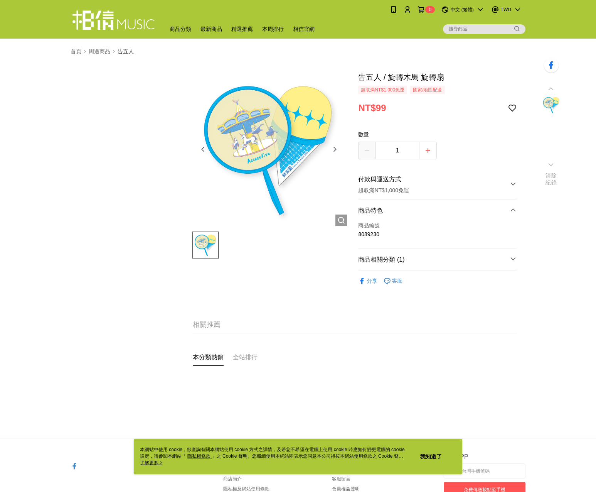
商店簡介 (232, 479)
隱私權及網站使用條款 (246, 489)
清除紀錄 (551, 179)
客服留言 (341, 479)
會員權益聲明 (346, 489)
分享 (367, 281)
